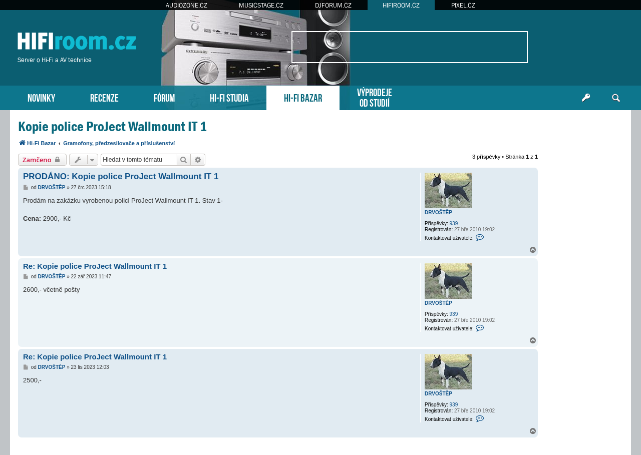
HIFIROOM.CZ (401, 5)
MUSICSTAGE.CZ (261, 5)
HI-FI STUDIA (229, 97)
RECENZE (104, 97)
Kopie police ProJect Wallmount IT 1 (112, 126)
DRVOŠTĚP (438, 212)
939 (454, 223)
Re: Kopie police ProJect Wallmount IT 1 (95, 266)
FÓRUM (164, 97)
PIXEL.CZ (463, 5)
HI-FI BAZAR (303, 97)
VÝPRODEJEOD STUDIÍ (374, 96)
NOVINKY (41, 97)
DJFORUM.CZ (333, 5)
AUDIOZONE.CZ (186, 5)
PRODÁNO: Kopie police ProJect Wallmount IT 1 (120, 176)
